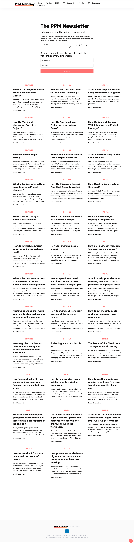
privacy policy (73, 536)
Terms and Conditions (62, 536)
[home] (25, 4)
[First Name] (67, 66)
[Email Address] (67, 60)
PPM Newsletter (94, 3)
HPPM (57, 3)
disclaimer (83, 536)
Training (49, 3)
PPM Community (69, 3)
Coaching (41, 5)
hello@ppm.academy (81, 537)
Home (40, 3)
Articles (82, 3)
